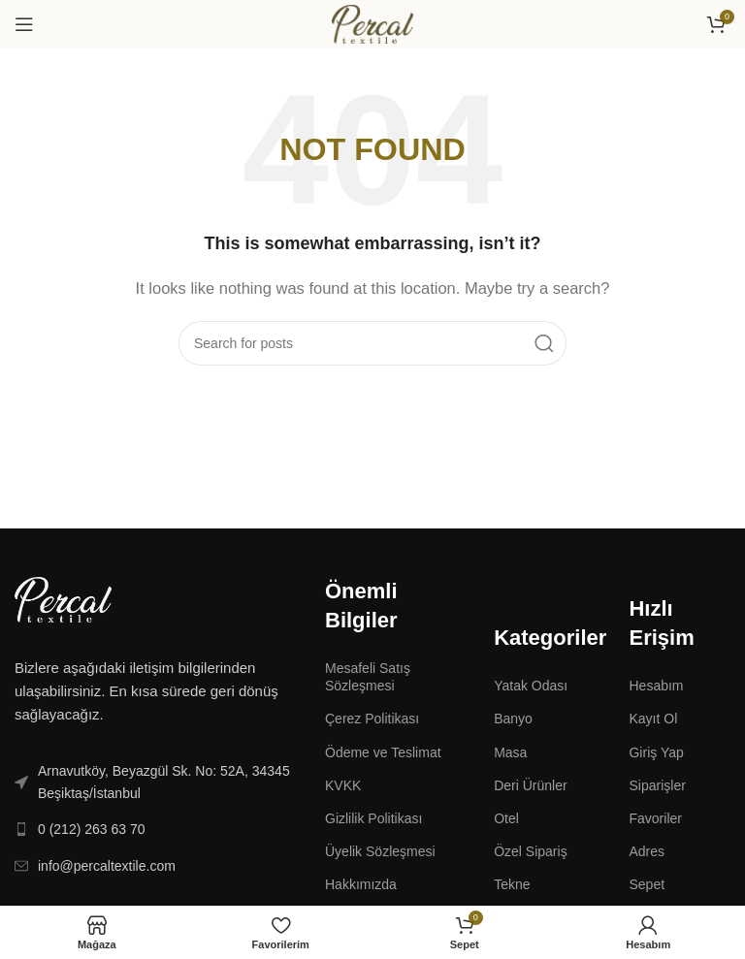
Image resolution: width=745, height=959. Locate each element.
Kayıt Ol (653, 718)
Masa (510, 752)
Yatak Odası (530, 685)
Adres (646, 851)
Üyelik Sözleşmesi (380, 851)
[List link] (155, 782)
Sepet (646, 884)
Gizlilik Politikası (373, 818)
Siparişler (657, 785)
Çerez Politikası (372, 718)
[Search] (372, 343)
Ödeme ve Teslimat (383, 752)
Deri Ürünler (530, 785)
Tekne (512, 884)
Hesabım (656, 685)
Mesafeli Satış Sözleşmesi (367, 676)
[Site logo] (372, 23)
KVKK (343, 785)
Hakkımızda (361, 884)
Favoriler (655, 818)
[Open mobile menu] (24, 24)
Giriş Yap (656, 752)
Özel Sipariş (530, 851)
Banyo (513, 718)
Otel (506, 818)
